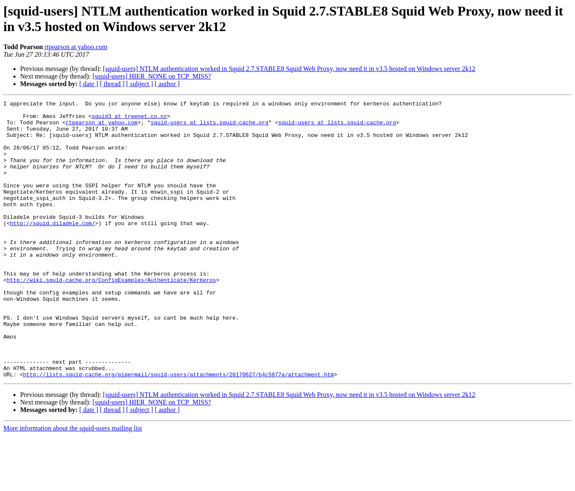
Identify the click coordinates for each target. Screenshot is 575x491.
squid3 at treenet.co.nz (129, 119)
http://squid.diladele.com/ (52, 248)
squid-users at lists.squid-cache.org (209, 127)
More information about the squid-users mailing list (72, 483)
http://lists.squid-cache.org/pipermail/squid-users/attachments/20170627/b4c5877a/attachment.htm (178, 429)
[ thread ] (112, 83)
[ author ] (167, 83)
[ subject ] (139, 83)
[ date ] (88, 83)
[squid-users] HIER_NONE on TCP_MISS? (151, 76)
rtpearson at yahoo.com (75, 46)
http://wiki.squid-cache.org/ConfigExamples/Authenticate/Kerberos (111, 316)
